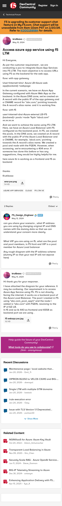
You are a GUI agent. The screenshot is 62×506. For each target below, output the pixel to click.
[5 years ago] (15, 453)
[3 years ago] (15, 443)
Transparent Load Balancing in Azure (29, 449)
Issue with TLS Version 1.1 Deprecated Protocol (29, 409)
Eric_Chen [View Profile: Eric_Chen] (29, 453)
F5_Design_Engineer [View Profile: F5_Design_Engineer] (23, 215)
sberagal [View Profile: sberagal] (28, 382)
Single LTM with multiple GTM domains (30, 389)
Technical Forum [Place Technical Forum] (11, 14)
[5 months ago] (15, 372)
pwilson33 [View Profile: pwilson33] (29, 413)
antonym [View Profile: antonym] (28, 473)
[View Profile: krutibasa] (7, 41)
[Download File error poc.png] (22, 183)
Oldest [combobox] (53, 206)
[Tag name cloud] (29, 190)
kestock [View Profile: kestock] (28, 392)
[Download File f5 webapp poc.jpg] (28, 320)
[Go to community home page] (23, 5)
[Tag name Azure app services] (13, 190)
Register (42, 5)
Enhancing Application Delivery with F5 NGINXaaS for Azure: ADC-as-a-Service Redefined (31, 480)
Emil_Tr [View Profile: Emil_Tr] (27, 372)
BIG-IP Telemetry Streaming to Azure (29, 470)
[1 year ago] (15, 473)
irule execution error (20, 399)
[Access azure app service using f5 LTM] (18, 218)
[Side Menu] (4, 5)
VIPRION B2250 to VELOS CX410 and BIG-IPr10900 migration (33, 379)
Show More (31, 419)
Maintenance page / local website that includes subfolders (30, 369)
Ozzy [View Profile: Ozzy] (26, 403)
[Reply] (54, 197)
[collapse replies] (31, 212)
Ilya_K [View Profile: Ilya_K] (27, 484)
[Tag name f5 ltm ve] (39, 190)
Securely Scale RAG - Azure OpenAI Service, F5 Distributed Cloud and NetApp (33, 460)
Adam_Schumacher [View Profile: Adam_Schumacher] (33, 443)
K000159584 (29, 31)
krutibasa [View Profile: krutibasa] (17, 39)
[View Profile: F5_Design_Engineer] (6, 216)
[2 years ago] (15, 463)
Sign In (54, 5)
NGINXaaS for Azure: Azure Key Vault (30, 439)
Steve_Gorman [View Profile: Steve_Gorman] (30, 463)
